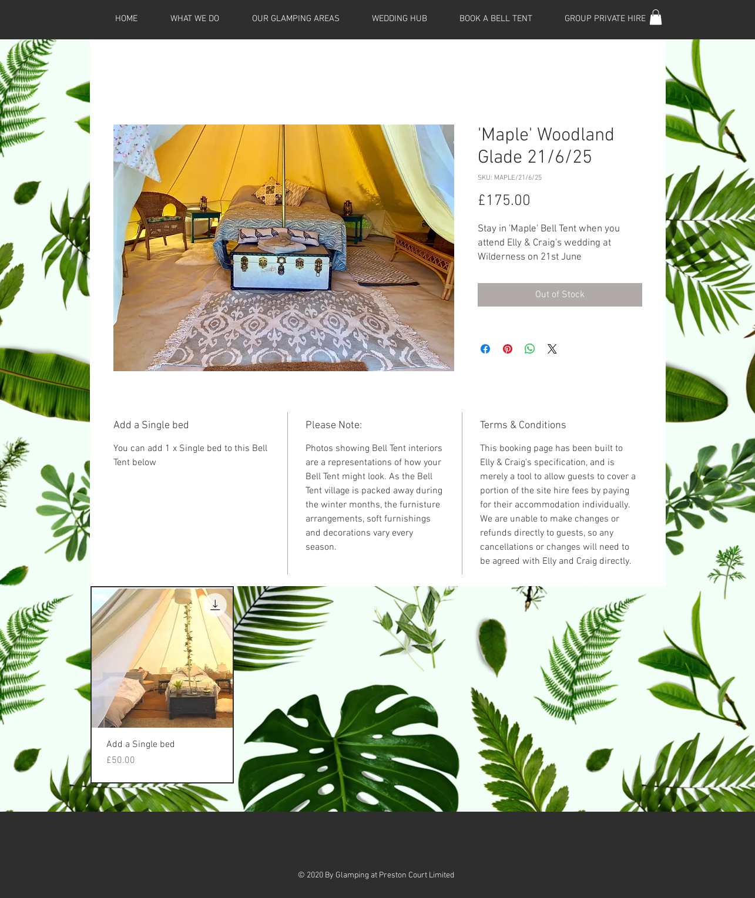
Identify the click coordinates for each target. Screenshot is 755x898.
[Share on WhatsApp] (530, 349)
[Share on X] (552, 349)
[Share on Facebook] (485, 349)
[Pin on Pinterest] (508, 349)
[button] (655, 17)
